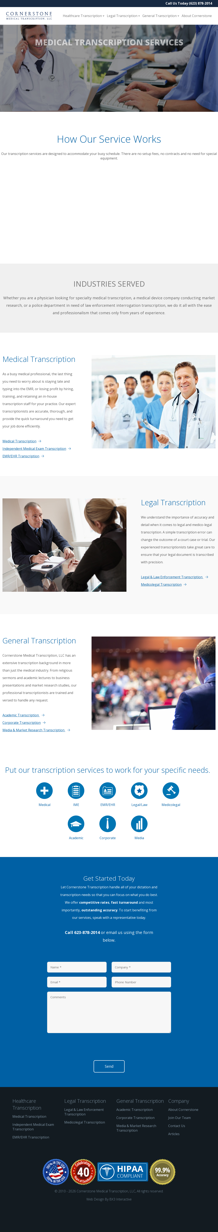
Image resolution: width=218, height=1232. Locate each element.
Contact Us (176, 1149)
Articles (174, 1157)
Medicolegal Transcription (161, 607)
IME (76, 818)
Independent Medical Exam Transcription (34, 472)
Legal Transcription (122, 15)
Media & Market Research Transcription (33, 753)
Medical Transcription (19, 464)
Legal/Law (139, 818)
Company (178, 1124)
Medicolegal (171, 818)
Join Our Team (179, 1141)
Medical (44, 818)
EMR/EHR (107, 818)
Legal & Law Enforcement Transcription (172, 600)
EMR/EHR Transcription (20, 479)
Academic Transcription (21, 738)
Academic (76, 851)
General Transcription (159, 15)
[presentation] (78, 1071)
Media (139, 851)
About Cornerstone (197, 15)
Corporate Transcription (21, 746)
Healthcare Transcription (83, 15)
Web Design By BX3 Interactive (109, 1222)
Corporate (107, 851)
